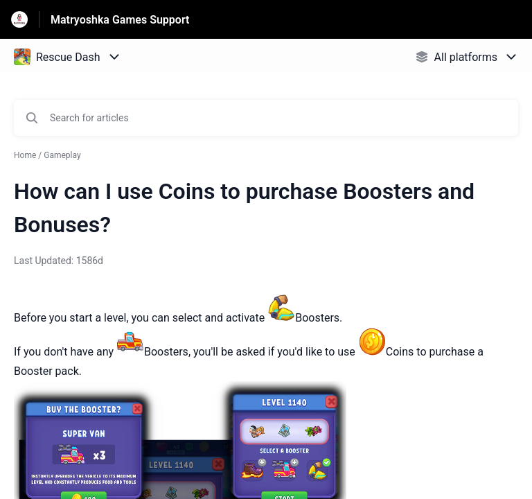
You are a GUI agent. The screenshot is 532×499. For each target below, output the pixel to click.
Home (25, 155)
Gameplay (62, 155)
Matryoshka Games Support (120, 19)
